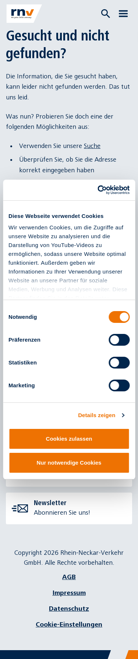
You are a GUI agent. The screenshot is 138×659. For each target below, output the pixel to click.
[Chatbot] (126, 647)
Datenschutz (69, 609)
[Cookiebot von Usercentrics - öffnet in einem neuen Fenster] (98, 190)
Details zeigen (96, 415)
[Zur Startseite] (24, 13)
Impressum (69, 593)
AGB (69, 577)
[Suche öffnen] (105, 13)
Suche (92, 146)
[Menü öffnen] (123, 13)
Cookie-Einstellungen (69, 624)
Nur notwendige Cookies (69, 462)
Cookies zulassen (69, 439)
